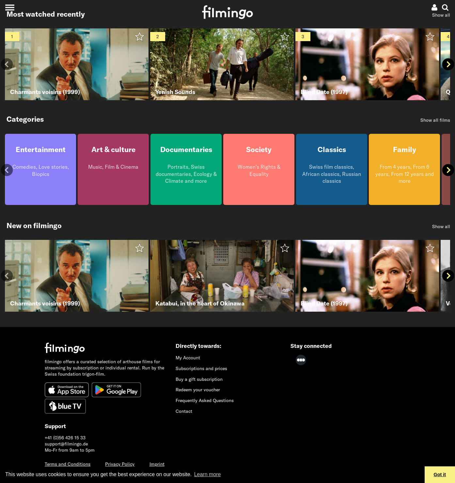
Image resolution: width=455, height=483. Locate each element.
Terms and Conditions (67, 464)
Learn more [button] (207, 474)
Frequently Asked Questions (205, 400)
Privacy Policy (119, 464)
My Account (188, 358)
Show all (441, 15)
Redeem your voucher (198, 390)
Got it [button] (440, 474)
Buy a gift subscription (199, 379)
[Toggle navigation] (9, 7)
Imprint (157, 464)
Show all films (435, 120)
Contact (184, 411)
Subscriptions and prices (201, 368)
